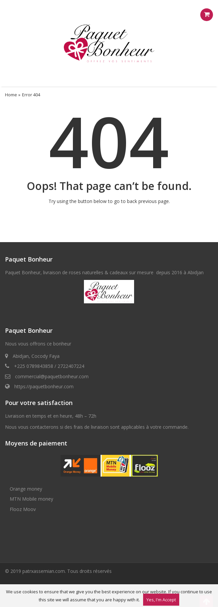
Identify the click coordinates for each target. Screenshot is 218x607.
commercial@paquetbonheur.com (52, 376)
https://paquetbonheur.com (44, 386)
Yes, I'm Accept (161, 600)
